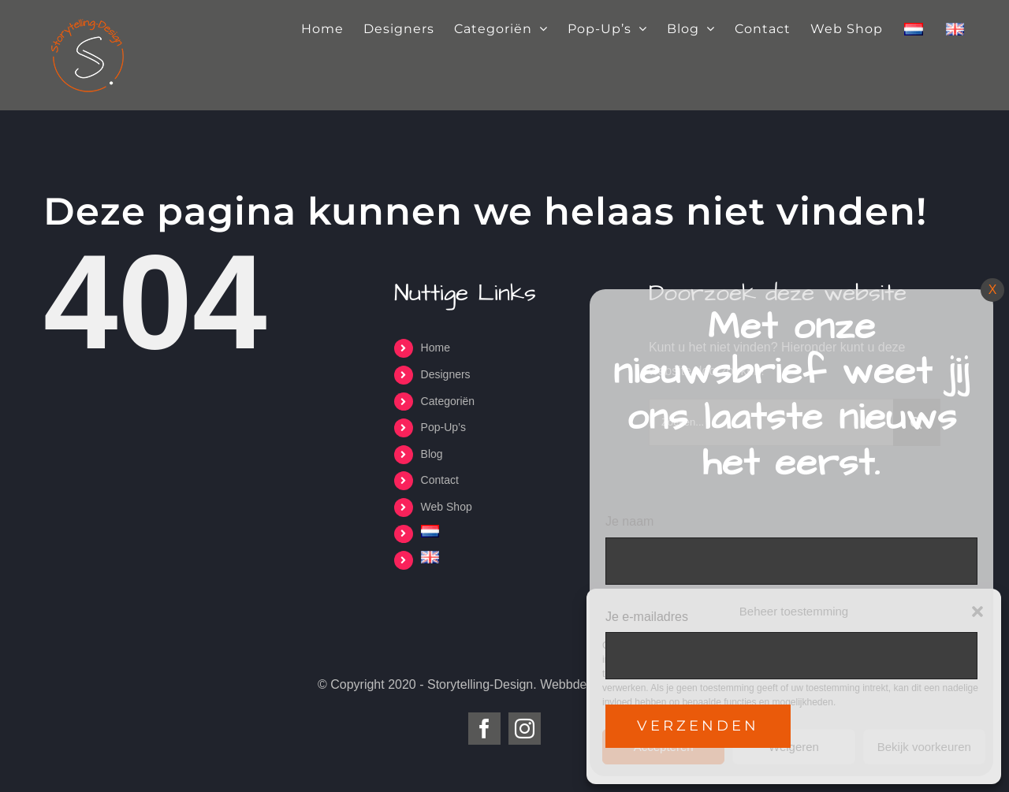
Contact (440, 480)
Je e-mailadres (646, 616)
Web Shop (446, 506)
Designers (446, 374)
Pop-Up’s (443, 427)
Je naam (629, 521)
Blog (432, 454)
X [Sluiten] (993, 289)
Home (435, 347)
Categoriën (448, 401)
